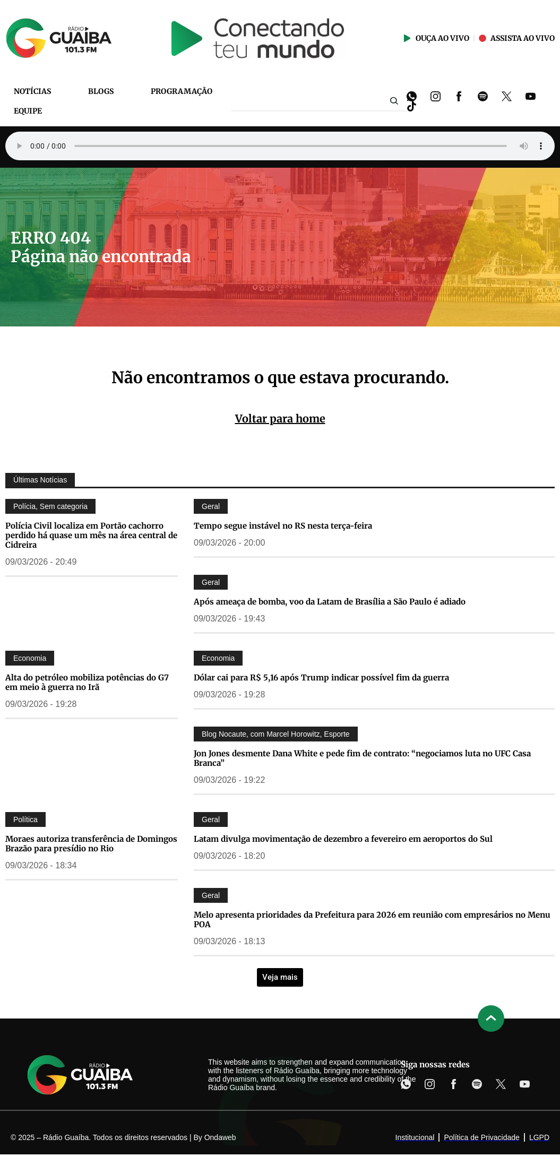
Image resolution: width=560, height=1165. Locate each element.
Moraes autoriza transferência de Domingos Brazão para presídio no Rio (91, 843)
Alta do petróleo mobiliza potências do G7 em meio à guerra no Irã (87, 682)
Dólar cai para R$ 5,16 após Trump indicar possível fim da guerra (321, 677)
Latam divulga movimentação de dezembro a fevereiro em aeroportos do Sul (343, 839)
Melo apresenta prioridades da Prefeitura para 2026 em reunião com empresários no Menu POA (372, 919)
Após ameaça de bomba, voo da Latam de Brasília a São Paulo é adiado (330, 602)
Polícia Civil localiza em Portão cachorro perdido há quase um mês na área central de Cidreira (91, 535)
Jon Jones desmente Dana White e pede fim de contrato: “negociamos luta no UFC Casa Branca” (362, 758)
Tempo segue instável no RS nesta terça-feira (283, 526)
